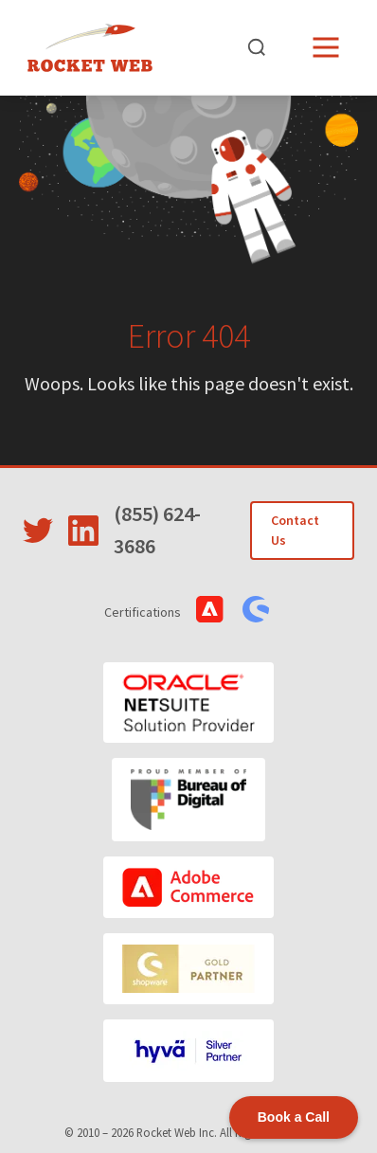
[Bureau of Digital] (189, 799)
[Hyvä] (188, 1050)
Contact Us (295, 530)
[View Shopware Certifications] (256, 609)
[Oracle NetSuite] (188, 702)
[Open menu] (326, 47)
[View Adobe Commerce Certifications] (209, 609)
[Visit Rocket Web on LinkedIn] (83, 530)
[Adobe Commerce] (188, 887)
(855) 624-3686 (157, 529)
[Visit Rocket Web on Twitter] (38, 530)
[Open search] (257, 47)
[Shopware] (188, 968)
